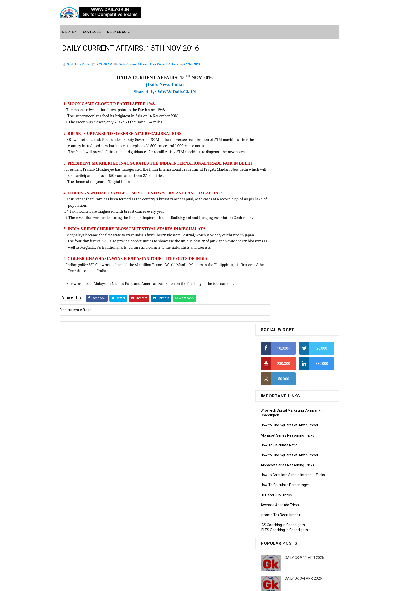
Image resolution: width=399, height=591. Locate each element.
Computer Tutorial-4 (277, 486)
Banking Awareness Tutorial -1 (285, 531)
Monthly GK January (277, 434)
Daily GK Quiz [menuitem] (118, 31)
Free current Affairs (164, 64)
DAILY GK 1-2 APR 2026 (303, 359)
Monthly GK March (275, 419)
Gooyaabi (233, 585)
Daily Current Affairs (133, 64)
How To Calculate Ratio (279, 164)
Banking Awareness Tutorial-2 (285, 538)
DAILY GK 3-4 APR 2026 (303, 297)
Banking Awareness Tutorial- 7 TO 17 (290, 560)
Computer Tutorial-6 (277, 501)
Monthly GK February (277, 426)
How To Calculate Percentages (285, 204)
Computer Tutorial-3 (277, 479)
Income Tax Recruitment (280, 234)
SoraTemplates (188, 585)
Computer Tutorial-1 (277, 464)
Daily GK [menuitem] (69, 31)
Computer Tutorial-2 (277, 471)
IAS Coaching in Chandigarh (283, 244)
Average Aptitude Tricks (280, 224)
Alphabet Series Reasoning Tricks (287, 154)
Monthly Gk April (274, 412)
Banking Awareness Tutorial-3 (285, 545)
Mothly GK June (273, 397)
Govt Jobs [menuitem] (92, 31)
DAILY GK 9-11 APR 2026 (304, 277)
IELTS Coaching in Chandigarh (284, 249)
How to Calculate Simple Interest (287, 194)
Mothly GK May (272, 404)
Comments (191, 64)
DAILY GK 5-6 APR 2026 (303, 318)
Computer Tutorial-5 (277, 493)
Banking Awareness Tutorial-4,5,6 (288, 553)
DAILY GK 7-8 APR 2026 (303, 339)
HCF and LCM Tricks (276, 214)
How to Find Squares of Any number (289, 144)
